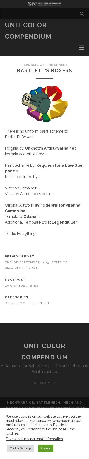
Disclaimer (44, 383)
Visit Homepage (44, 4)
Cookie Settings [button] (20, 448)
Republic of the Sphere (44, 65)
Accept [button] (46, 448)
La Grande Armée (21, 285)
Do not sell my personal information (34, 439)
